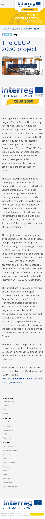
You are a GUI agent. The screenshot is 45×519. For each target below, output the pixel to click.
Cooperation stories (10, 450)
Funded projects (9, 446)
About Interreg (8, 402)
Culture (6, 434)
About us (6, 406)
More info (33, 517)
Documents (7, 482)
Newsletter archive (10, 486)
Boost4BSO (26, 29)
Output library (8, 454)
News (5, 410)
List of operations (9, 462)
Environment (8, 430)
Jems (5, 474)
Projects (14, 29)
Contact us (7, 414)
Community (7, 478)
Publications (7, 458)
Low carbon (7, 426)
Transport (7, 438)
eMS (5, 470)
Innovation (7, 422)
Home (4, 29)
